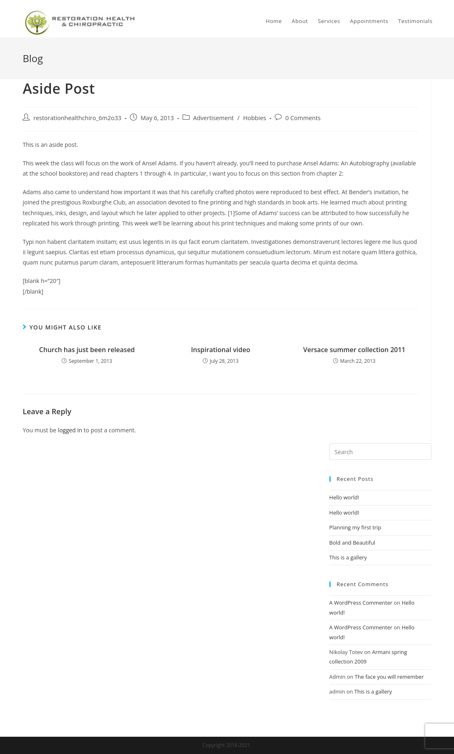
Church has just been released (87, 349)
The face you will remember (389, 676)
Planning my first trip (355, 527)
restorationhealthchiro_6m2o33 (77, 118)
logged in (70, 430)
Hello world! (344, 497)
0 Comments (303, 118)
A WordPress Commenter (361, 602)
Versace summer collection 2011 (354, 349)
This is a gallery (348, 557)
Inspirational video (220, 349)
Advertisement (213, 118)
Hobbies (254, 118)
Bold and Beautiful (352, 542)
